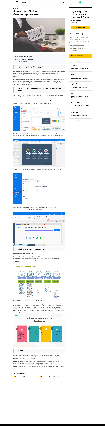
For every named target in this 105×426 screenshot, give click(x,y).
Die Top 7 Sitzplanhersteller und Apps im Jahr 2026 (79, 98)
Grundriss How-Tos (74, 48)
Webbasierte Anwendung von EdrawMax (53, 100)
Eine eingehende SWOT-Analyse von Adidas (80, 139)
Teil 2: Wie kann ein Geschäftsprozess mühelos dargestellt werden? (34, 58)
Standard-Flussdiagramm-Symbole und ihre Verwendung (80, 75)
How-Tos (16, 9)
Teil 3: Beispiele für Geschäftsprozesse (27, 60)
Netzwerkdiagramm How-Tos (76, 42)
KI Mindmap (62, 2)
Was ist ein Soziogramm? (77, 144)
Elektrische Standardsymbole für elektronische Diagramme (79, 69)
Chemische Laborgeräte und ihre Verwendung (79, 86)
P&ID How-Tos (86, 56)
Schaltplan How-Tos (74, 50)
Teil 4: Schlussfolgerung (23, 61)
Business (70, 2)
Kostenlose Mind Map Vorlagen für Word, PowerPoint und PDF (80, 80)
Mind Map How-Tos (84, 48)
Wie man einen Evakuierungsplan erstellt (26, 386)
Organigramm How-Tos (75, 40)
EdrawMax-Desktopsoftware (31, 100)
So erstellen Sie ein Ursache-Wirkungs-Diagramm (52, 378)
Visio (89, 50)
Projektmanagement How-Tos (76, 45)
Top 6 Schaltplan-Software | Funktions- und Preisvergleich (78, 103)
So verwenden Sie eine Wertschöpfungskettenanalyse (24, 382)
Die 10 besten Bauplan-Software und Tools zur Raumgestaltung (80, 119)
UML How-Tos (83, 50)
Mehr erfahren (80, 27)
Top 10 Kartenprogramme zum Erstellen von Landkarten (79, 125)
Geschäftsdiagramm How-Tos (76, 53)
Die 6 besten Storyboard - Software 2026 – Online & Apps (80, 92)
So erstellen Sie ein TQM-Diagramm (25, 377)
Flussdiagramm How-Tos (75, 37)
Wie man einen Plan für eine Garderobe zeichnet (52, 386)
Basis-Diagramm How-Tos (75, 56)
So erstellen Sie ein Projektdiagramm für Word (52, 382)
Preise (75, 2)
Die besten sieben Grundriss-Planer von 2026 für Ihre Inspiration (80, 114)
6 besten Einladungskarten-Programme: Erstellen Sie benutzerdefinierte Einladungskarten (78, 132)
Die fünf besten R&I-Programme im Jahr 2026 (80, 108)
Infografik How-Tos (74, 59)
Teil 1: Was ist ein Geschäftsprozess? (26, 57)
